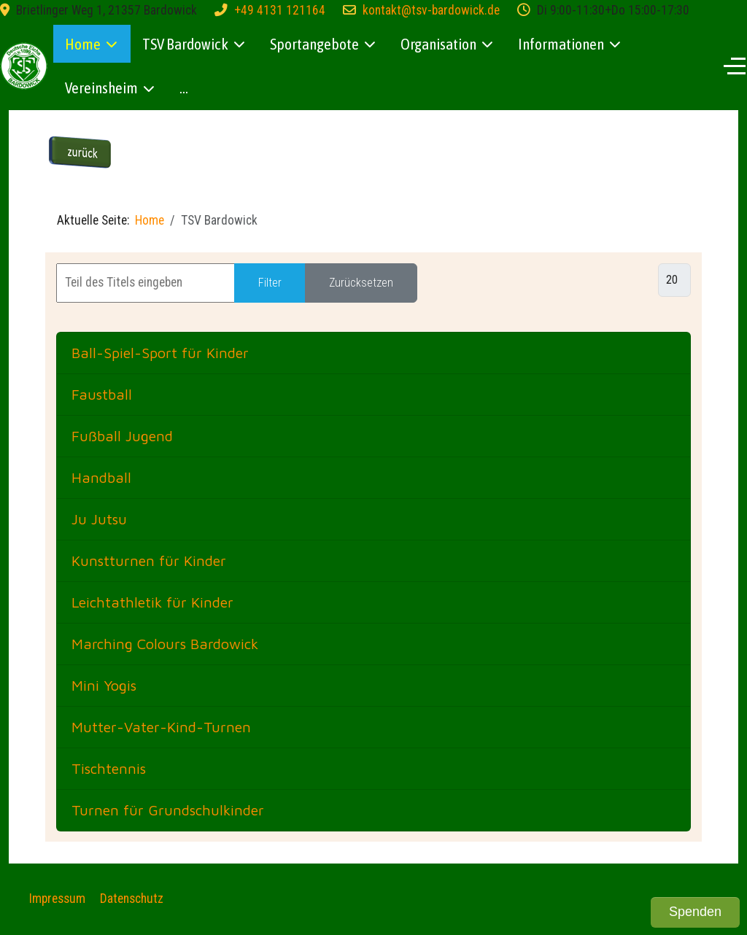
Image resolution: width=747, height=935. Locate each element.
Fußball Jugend (122, 435)
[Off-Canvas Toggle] (735, 66)
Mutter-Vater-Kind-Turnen (161, 726)
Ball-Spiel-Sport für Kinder (160, 352)
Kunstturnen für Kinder (148, 560)
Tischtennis (108, 768)
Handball (101, 477)
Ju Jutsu (99, 519)
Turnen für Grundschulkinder (167, 810)
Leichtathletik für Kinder (152, 602)
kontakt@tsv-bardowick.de (431, 10)
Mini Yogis (103, 685)
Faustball (101, 394)
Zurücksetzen (361, 283)
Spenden (695, 911)
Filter (270, 283)
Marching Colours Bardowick (164, 643)
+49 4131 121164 (279, 10)
